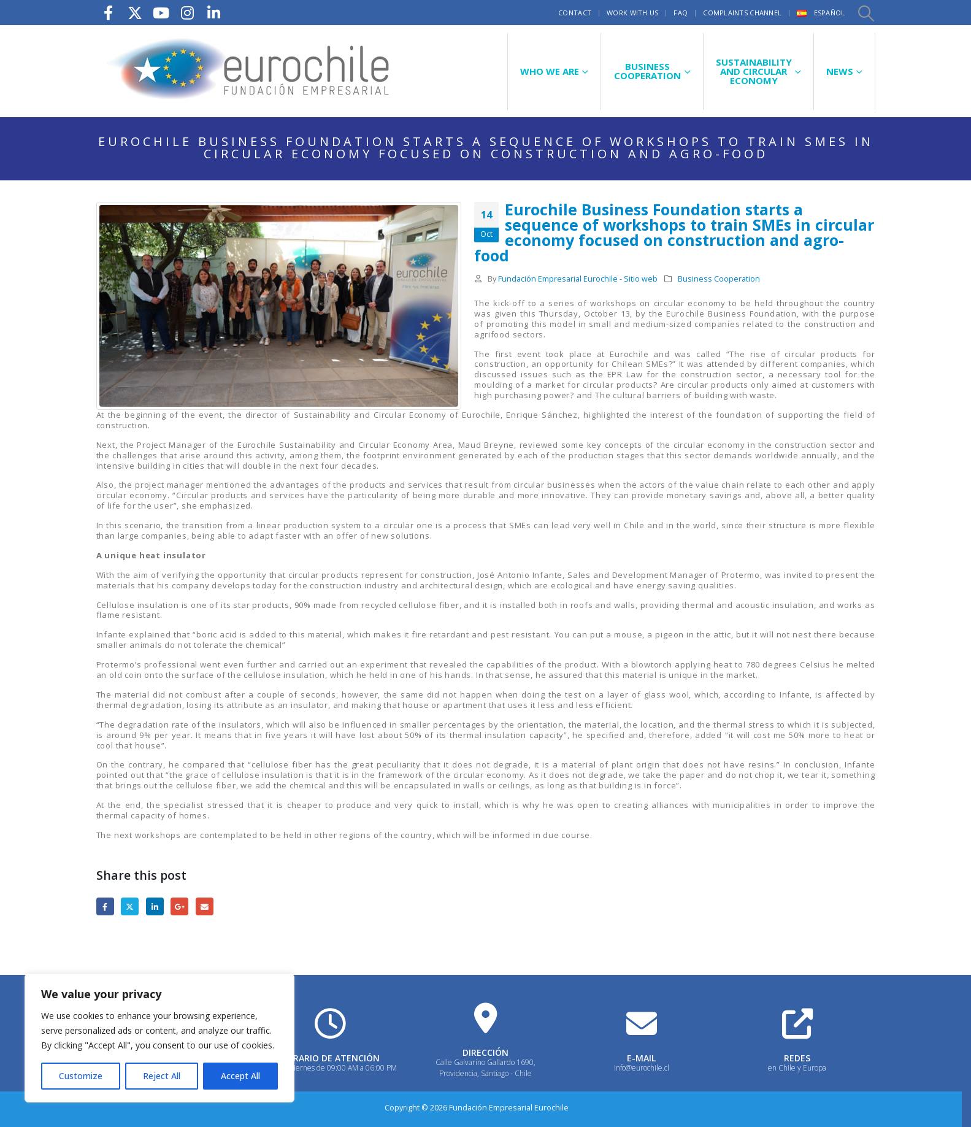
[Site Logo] (249, 71)
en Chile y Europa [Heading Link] (797, 1068)
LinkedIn (155, 906)
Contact (574, 12)
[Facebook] (108, 12)
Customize (80, 1076)
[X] (135, 12)
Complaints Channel (742, 12)
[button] (865, 13)
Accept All (240, 1076)
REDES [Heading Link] (797, 1058)
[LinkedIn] (214, 12)
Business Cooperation (719, 279)
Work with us (632, 12)
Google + (179, 906)
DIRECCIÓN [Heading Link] (485, 1052)
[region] (159, 1038)
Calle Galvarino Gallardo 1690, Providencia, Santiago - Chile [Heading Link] (485, 1068)
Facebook (105, 906)
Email (204, 906)
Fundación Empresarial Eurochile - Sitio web (578, 279)
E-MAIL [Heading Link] (641, 1058)
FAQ (681, 12)
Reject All (161, 1076)
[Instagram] (187, 12)
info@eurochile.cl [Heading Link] (641, 1068)
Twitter (130, 906)
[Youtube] (161, 12)
